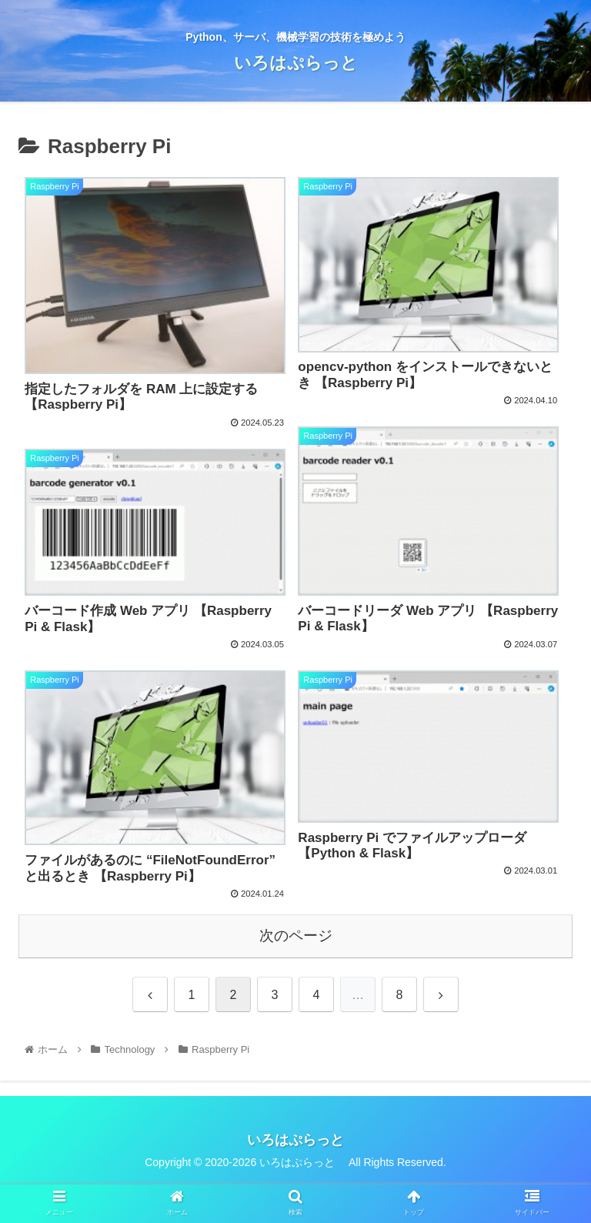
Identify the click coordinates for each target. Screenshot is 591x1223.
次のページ (295, 935)
